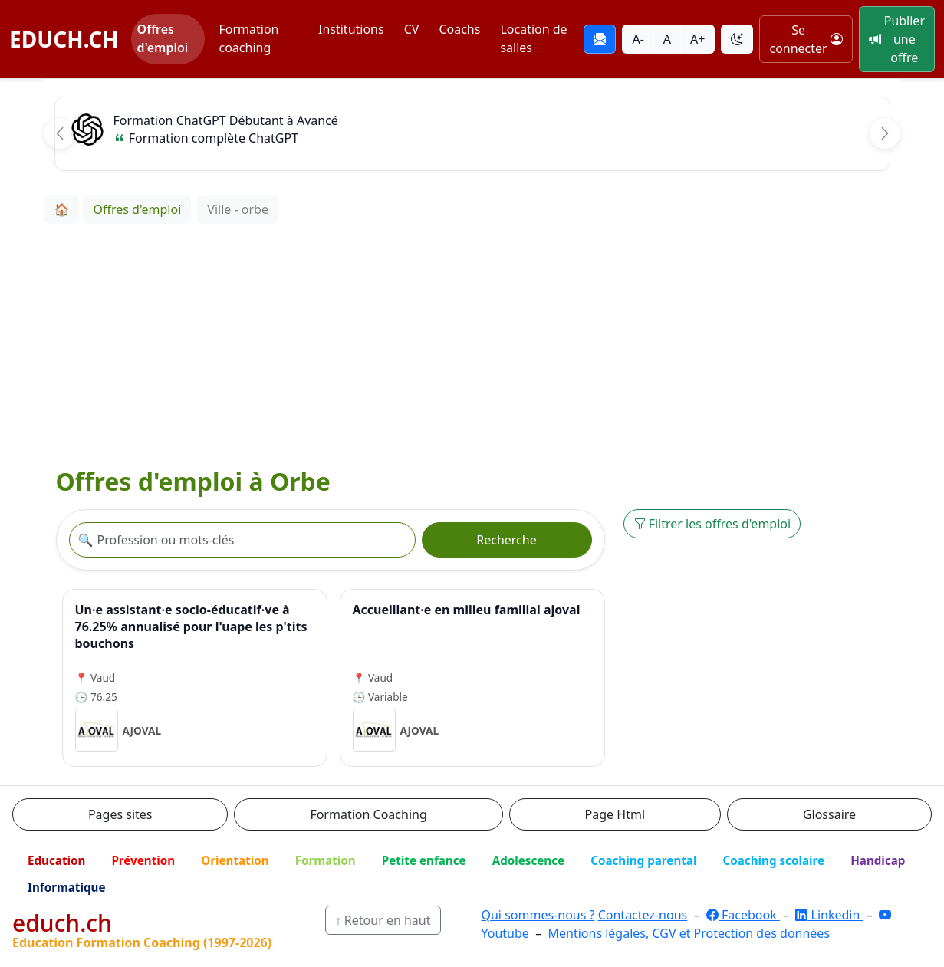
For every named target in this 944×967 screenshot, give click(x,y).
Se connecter (805, 39)
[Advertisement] (472, 339)
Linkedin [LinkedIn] (829, 914)
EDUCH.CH (64, 39)
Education (56, 860)
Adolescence (528, 860)
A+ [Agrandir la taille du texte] (697, 39)
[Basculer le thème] (737, 39)
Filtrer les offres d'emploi (712, 523)
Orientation (234, 860)
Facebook (743, 914)
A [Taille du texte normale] (667, 39)
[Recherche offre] (242, 540)
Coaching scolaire (773, 860)
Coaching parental (643, 860)
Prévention (143, 860)
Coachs (459, 29)
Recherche (506, 539)
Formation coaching (248, 38)
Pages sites (120, 814)
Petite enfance (424, 860)
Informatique (67, 887)
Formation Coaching (368, 814)
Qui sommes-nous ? (537, 914)
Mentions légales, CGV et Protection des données (689, 933)
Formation (325, 860)
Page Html (615, 814)
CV (411, 29)
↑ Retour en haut (383, 920)
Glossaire (829, 814)
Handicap (877, 860)
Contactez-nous (643, 914)
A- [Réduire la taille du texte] (637, 39)
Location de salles (533, 38)
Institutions (351, 29)
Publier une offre (897, 39)
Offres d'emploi (163, 38)
